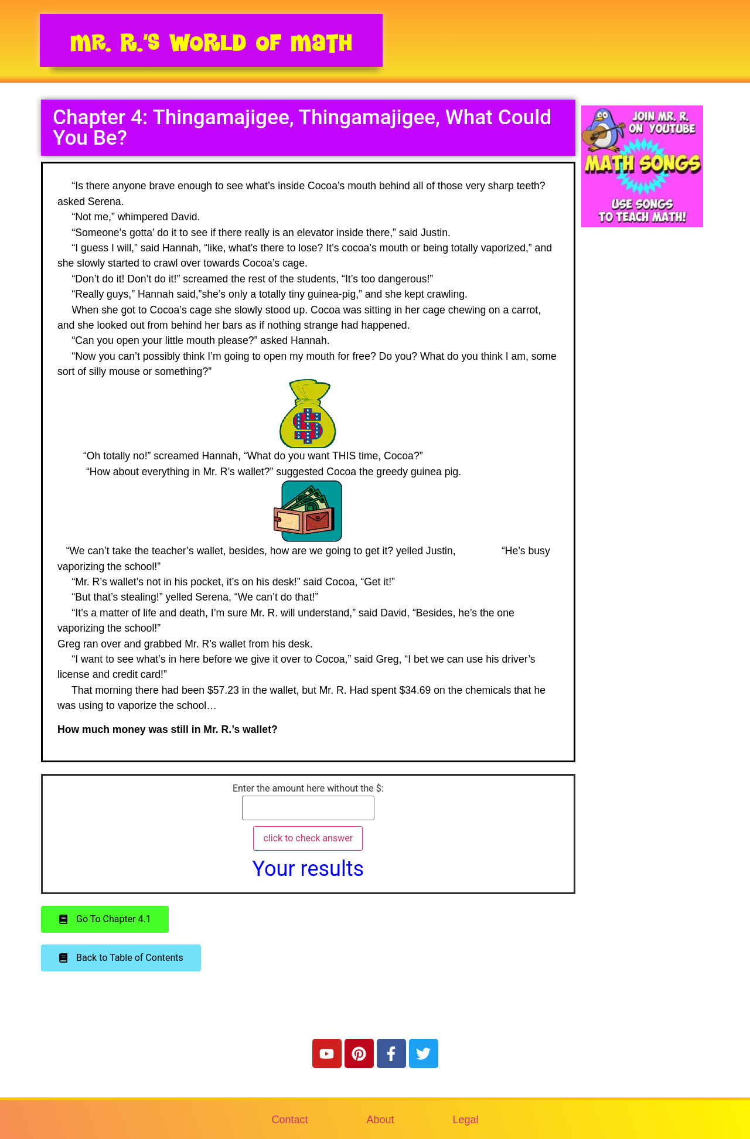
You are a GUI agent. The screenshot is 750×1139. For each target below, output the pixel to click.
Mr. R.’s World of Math (211, 42)
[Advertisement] (642, 435)
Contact (289, 1120)
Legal (466, 1120)
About (380, 1120)
